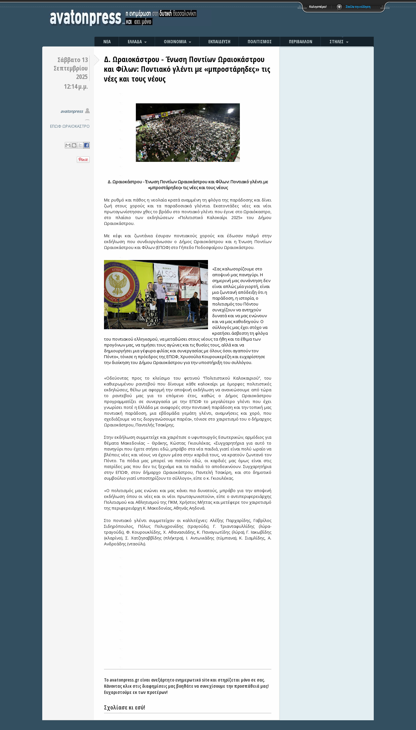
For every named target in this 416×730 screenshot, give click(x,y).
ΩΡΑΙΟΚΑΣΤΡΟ (76, 126)
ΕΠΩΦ (55, 126)
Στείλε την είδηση (358, 7)
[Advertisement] (277, 19)
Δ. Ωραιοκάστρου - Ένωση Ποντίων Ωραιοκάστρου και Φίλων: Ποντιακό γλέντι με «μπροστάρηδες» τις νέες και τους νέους (187, 69)
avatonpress (71, 111)
